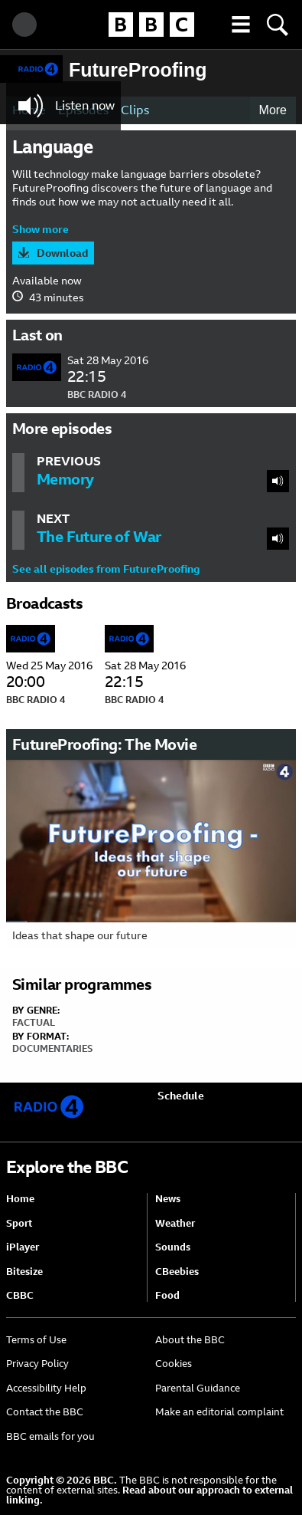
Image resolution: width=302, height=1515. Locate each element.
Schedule (180, 1095)
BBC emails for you (50, 1436)
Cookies (173, 1363)
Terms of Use (36, 1340)
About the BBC (190, 1340)
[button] (240, 24)
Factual (33, 1022)
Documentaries (52, 1048)
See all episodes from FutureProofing (106, 569)
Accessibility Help (46, 1388)
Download (62, 253)
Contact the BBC (44, 1412)
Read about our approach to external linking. (149, 1495)
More (273, 110)
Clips (135, 110)
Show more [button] (40, 229)
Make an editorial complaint (219, 1412)
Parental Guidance (197, 1388)
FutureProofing (138, 70)
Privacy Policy (37, 1363)
